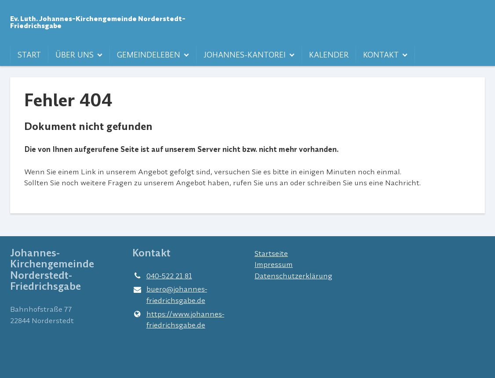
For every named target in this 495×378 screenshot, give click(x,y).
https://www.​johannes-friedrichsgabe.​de (178, 319)
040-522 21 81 (162, 275)
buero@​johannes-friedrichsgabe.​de (169, 295)
